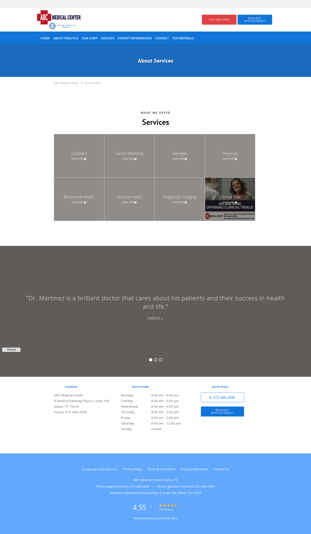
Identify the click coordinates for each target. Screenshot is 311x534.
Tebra (174, 518)
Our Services (93, 83)
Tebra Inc (111, 469)
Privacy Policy (132, 469)
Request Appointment (222, 411)
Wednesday (154, 406)
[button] (255, 20)
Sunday (154, 429)
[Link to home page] (52, 20)
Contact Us (221, 469)
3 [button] (160, 360)
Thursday (154, 412)
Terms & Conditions (161, 469)
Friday (154, 417)
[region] (155, 307)
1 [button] (150, 360)
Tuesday (154, 401)
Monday (154, 395)
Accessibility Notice (194, 469)
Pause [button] (11, 349)
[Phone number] (222, 397)
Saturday (154, 423)
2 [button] (155, 360)
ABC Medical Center (66, 83)
